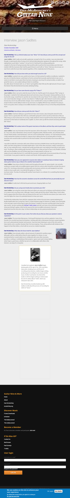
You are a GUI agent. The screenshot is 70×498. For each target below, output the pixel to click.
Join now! (32, 430)
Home (5, 397)
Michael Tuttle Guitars (30, 205)
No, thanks (58, 492)
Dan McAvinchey (9, 403)
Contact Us (7, 439)
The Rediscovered (9, 420)
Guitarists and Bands (9, 50)
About (6, 400)
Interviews (18, 50)
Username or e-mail (10, 457)
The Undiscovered (9, 423)
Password (7, 464)
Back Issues (7, 442)
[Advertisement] (35, 306)
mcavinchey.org (8, 406)
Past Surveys (7, 445)
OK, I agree (50, 492)
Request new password (10, 469)
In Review (6, 416)
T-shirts (6, 448)
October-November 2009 (11, 48)
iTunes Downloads (9, 413)
